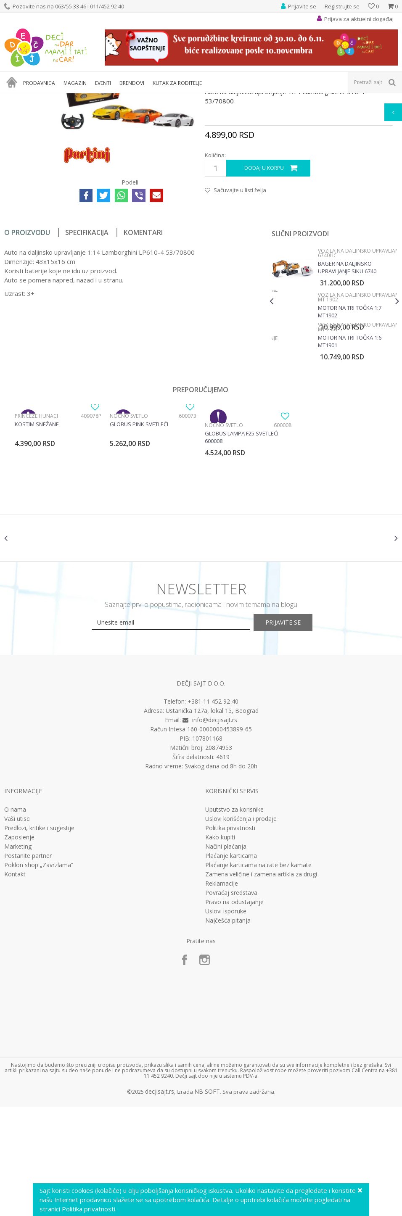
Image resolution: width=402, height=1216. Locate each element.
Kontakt (15, 983)
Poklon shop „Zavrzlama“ (38, 974)
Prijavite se (293, 732)
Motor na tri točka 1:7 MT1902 (349, 410)
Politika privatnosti (230, 937)
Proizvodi (43, 98)
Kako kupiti (220, 946)
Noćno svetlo (129, 515)
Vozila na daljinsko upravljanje (196, 98)
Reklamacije (221, 992)
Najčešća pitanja (228, 1029)
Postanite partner (28, 964)
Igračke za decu (78, 98)
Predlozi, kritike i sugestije (39, 937)
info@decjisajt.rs (214, 829)
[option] (333, 399)
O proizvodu (27, 331)
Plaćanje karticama (231, 964)
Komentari (143, 331)
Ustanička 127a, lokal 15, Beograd (212, 820)
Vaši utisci (17, 927)
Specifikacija (86, 331)
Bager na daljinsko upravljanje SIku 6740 (346, 366)
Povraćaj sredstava (231, 1001)
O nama (15, 918)
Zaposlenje (19, 946)
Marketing (18, 955)
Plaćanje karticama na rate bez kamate (258, 974)
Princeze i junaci (36, 515)
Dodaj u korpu (263, 267)
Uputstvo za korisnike (234, 918)
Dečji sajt (15, 98)
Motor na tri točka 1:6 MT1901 (349, 440)
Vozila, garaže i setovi (128, 98)
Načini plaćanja (225, 955)
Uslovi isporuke (225, 1020)
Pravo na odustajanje (234, 1011)
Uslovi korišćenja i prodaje (241, 927)
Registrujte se (342, 6)
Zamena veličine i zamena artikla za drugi (261, 983)
